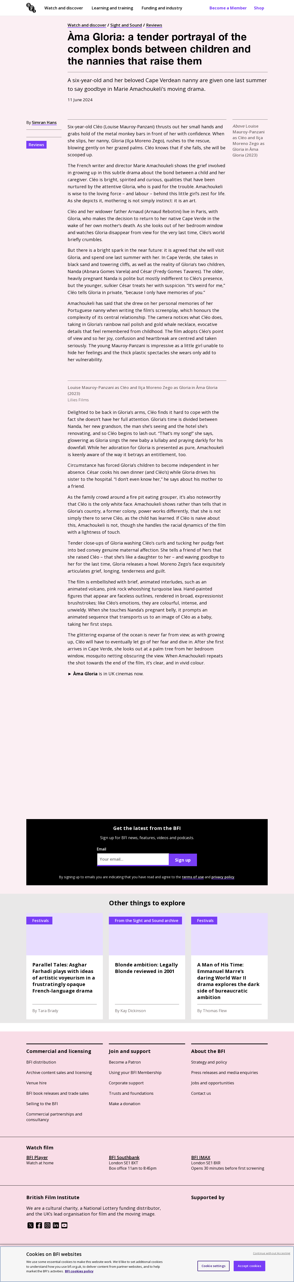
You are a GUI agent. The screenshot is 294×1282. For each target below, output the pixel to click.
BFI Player (37, 1157)
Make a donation (124, 1103)
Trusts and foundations (131, 1093)
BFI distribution (41, 1062)
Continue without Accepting (271, 1253)
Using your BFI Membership (135, 1072)
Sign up (183, 860)
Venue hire (36, 1083)
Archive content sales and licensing (59, 1072)
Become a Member (228, 8)
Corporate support (126, 1083)
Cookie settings (213, 1266)
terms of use (193, 877)
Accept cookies (249, 1266)
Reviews (154, 25)
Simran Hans (44, 122)
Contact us (201, 1093)
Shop (259, 8)
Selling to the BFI (42, 1103)
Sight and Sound (126, 25)
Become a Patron (125, 1062)
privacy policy (222, 877)
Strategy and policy (209, 1062)
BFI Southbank (124, 1157)
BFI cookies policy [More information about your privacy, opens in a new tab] (79, 1271)
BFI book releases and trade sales (57, 1093)
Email (133, 856)
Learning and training (112, 8)
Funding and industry (161, 8)
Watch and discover (63, 8)
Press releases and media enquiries (224, 1072)
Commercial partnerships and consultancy (54, 1116)
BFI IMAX (200, 1157)
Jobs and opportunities (212, 1083)
